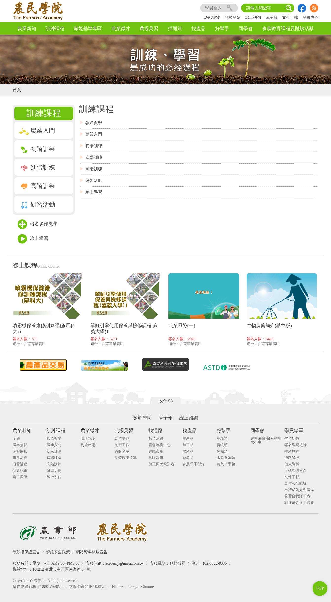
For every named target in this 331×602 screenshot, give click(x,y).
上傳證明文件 (295, 471)
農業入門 (37, 130)
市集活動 (20, 458)
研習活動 (37, 204)
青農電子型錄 (194, 464)
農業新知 (26, 28)
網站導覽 (212, 17)
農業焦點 (20, 445)
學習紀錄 (291, 438)
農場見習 (149, 28)
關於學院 (232, 17)
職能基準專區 (88, 28)
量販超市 (155, 458)
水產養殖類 (226, 458)
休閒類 (222, 451)
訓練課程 (55, 28)
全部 (16, 438)
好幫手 (222, 28)
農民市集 (155, 451)
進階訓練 (37, 167)
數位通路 (155, 438)
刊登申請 (88, 445)
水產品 (188, 451)
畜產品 (188, 458)
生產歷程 (291, 451)
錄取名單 (121, 451)
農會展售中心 (159, 445)
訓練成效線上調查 (299, 503)
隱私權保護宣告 (26, 552)
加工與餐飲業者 (161, 464)
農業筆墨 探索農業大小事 (265, 440)
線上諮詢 (253, 17)
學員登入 (219, 8)
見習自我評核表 (297, 496)
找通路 (175, 28)
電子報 (271, 17)
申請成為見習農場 (299, 490)
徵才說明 (88, 438)
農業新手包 (226, 464)
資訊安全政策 (58, 552)
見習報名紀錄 (295, 483)
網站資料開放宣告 (92, 552)
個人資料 (291, 464)
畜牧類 (222, 445)
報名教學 (93, 122)
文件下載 (290, 17)
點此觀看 (177, 563)
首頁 (17, 90)
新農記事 (20, 471)
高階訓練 (37, 186)
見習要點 (121, 438)
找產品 (198, 28)
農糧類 (222, 438)
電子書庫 (20, 477)
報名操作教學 (38, 224)
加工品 (188, 445)
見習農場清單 (125, 458)
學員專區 (310, 17)
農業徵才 (120, 28)
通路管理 (291, 458)
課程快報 (20, 451)
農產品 (188, 438)
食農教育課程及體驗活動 (288, 28)
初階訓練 (37, 149)
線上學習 (33, 239)
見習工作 (121, 445)
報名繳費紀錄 (295, 445)
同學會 (246, 28)
